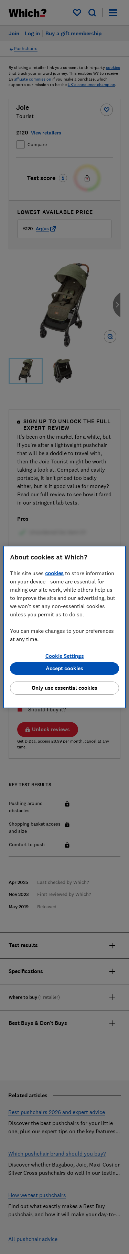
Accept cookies (64, 668)
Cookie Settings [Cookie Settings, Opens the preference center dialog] (64, 656)
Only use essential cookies (64, 687)
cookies (54, 573)
